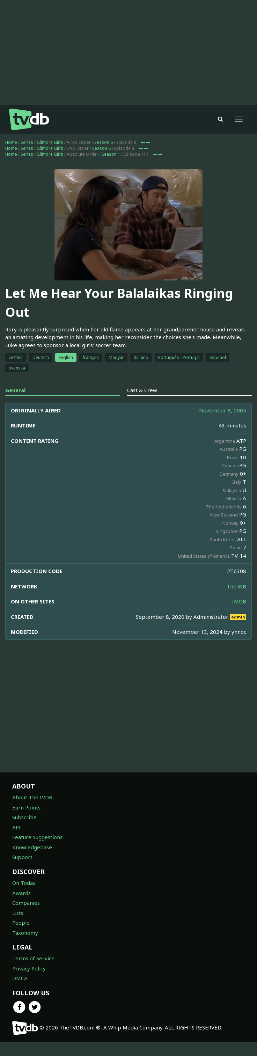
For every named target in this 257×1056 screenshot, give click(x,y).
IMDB (239, 601)
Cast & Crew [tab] (142, 390)
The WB (236, 586)
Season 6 (103, 142)
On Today (24, 882)
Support (22, 856)
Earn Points (26, 807)
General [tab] (15, 390)
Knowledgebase (32, 847)
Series (27, 142)
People (21, 922)
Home (11, 142)
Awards (21, 892)
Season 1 (111, 154)
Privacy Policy (29, 968)
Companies (26, 902)
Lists (17, 912)
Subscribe (24, 817)
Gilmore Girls (50, 142)
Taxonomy (25, 932)
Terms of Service (33, 958)
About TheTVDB (32, 797)
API (16, 827)
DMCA (20, 978)
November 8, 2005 (222, 410)
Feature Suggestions (37, 837)
